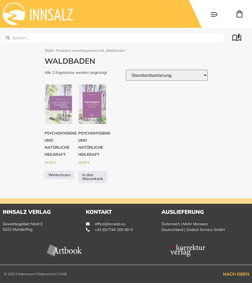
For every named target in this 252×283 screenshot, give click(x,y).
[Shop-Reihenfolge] (167, 75)
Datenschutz (47, 274)
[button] (214, 15)
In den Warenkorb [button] (92, 176)
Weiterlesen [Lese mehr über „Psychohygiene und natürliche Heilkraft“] (59, 174)
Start (49, 50)
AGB (63, 274)
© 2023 (9, 274)
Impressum (26, 274)
